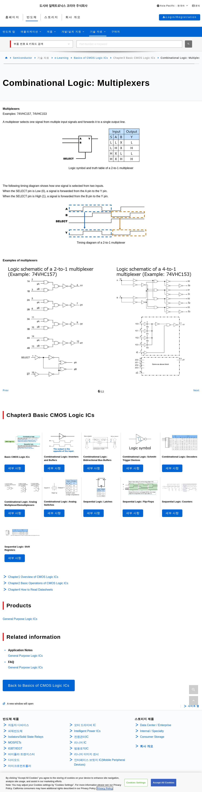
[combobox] (129, 44)
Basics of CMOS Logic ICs (91, 57)
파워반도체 (15, 731)
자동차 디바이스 (18, 725)
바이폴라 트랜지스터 (21, 754)
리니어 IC (80, 742)
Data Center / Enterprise (155, 725)
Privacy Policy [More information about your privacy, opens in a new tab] (105, 788)
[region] (101, 782)
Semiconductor (22, 57)
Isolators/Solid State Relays (25, 736)
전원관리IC (81, 736)
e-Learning (61, 57)
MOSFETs (14, 742)
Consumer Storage (152, 736)
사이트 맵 (193, 706)
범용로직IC (81, 748)
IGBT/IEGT (15, 748)
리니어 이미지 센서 (86, 754)
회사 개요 (146, 746)
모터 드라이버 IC (85, 725)
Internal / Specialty (152, 731)
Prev (6, 390)
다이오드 (14, 759)
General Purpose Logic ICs (20, 618)
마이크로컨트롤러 (19, 765)
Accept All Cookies (163, 782)
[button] (172, 6)
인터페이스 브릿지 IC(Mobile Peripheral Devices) (99, 762)
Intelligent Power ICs (87, 731)
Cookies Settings (136, 782)
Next (196, 390)
